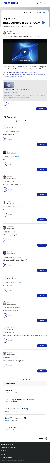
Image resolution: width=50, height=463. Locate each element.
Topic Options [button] (44, 17)
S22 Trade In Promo (12, 427)
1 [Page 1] (20, 379)
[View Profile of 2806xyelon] (10, 227)
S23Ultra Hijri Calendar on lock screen (19, 400)
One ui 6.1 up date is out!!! (15, 418)
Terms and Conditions (8, 447)
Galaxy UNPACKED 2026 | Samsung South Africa (18, 89)
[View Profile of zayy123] (9, 201)
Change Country (6, 457)
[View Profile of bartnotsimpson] (11, 327)
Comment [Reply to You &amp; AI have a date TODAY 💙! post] (41, 109)
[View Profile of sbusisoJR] (10, 126)
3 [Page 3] (19, 121)
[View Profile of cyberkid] (9, 352)
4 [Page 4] (22, 121)
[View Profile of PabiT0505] (10, 32)
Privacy (3, 451)
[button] (44, 32)
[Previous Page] (8, 121)
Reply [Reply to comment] (42, 144)
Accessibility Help (7, 444)
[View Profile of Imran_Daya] (10, 302)
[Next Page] (27, 121)
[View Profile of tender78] (9, 176)
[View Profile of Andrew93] (10, 277)
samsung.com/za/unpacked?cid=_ (11, 92)
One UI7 (8, 390)
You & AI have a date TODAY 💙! (17, 409)
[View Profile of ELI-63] (9, 151)
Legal (3, 454)
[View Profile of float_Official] (10, 252)
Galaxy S (36, 36)
